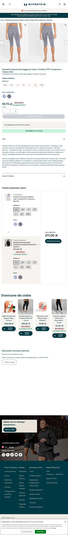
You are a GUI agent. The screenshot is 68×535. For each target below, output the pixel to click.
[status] (10, 111)
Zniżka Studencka (51, 483)
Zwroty (7, 476)
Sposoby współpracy (36, 507)
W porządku (40, 531)
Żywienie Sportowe (22, 494)
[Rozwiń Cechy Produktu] (34, 176)
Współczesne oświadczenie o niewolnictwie (34, 482)
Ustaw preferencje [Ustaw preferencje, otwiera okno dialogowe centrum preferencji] (27, 531)
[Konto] (60, 4)
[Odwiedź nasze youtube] (16, 455)
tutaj (54, 528)
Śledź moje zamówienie (8, 481)
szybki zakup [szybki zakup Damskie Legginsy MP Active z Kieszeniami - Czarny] (58, 335)
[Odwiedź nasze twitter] (20, 455)
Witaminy (22, 500)
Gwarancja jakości (35, 476)
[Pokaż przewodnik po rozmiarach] (9, 78)
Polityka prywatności (36, 490)
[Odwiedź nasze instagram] (3, 455)
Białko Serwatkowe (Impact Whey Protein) (8, 318)
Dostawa (7, 487)
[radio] (5, 85)
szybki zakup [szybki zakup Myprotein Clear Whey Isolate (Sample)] (41, 328)
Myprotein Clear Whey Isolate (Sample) (42, 318)
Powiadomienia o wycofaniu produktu (10, 494)
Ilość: (4, 107)
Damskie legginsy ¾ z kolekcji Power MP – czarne (25, 318)
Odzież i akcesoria (22, 477)
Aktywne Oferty (51, 478)
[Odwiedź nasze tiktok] (12, 455)
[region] (34, 527)
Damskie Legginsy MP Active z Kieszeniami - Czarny (59, 319)
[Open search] (10, 4)
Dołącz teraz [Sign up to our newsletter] (10, 429)
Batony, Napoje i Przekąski (22, 485)
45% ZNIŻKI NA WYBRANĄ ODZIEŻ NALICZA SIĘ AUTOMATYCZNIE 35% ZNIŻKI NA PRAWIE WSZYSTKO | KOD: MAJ (34, 15)
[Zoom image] (25, 24)
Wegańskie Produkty (22, 505)
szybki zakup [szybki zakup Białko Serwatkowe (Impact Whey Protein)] (7, 328)
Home (2, 20)
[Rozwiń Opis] (34, 139)
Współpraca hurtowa (36, 498)
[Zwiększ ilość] (15, 111)
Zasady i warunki (34, 494)
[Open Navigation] (3, 4)
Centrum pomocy (10, 471)
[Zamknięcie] (65, 522)
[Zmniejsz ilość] (4, 111)
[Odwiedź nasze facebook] (8, 455)
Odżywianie (22, 471)
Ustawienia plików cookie (10, 443)
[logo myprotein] (34, 4)
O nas (31, 471)
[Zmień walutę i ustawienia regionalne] (34, 447)
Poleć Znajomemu (54, 473)
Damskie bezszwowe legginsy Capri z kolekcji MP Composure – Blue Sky (29, 20)
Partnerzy (32, 503)
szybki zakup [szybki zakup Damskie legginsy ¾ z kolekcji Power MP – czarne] (24, 333)
